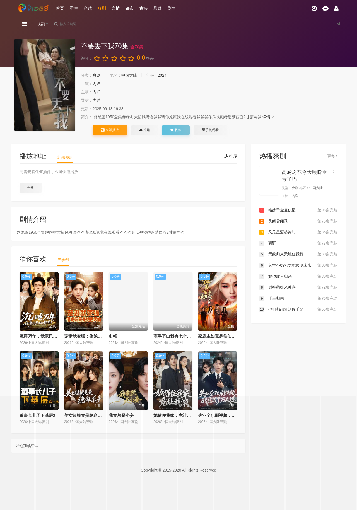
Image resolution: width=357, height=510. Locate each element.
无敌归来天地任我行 (298, 254)
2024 (162, 75)
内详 (96, 83)
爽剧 (102, 8)
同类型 (63, 260)
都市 (130, 8)
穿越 (88, 8)
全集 (30, 188)
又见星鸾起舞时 (298, 232)
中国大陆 (129, 75)
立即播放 (110, 130)
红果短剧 (65, 157)
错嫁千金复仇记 (298, 210)
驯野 (298, 243)
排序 (230, 156)
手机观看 (210, 130)
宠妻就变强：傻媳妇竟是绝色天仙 (95, 336)
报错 (144, 130)
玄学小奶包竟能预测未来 (298, 265)
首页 (60, 8)
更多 (332, 156)
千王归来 (298, 298)
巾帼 (113, 336)
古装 (143, 8)
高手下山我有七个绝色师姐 (178, 336)
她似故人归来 (298, 276)
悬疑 (157, 8)
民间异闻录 (298, 221)
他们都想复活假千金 (298, 309)
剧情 (171, 8)
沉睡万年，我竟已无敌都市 (45, 336)
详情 (268, 117)
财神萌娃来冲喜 (298, 287)
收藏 (175, 130)
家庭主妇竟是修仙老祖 (219, 336)
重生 (74, 8)
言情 (116, 8)
